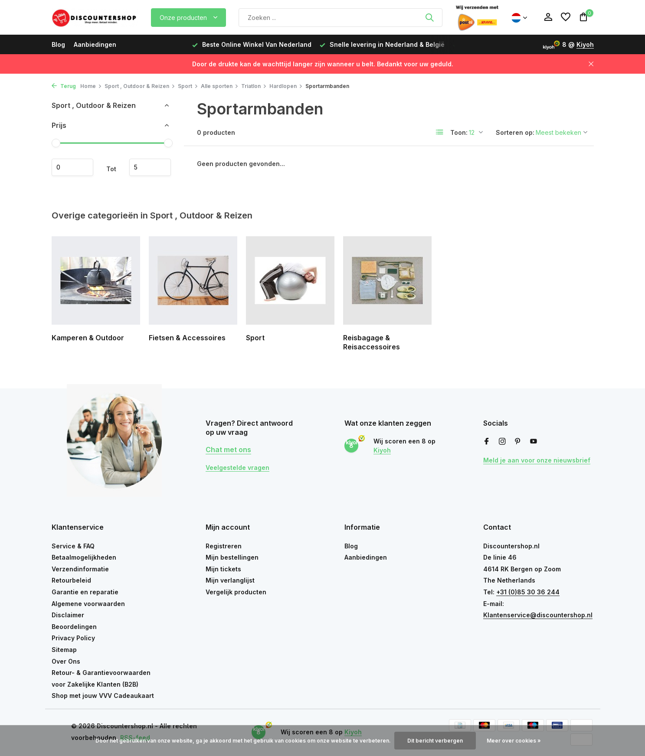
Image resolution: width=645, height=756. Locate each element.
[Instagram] (502, 442)
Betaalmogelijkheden (84, 557)
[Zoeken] (340, 17)
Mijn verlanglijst (230, 580)
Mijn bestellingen (232, 557)
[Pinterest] (517, 442)
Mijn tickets (223, 569)
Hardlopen (286, 86)
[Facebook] (486, 442)
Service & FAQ (73, 546)
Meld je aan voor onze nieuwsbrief (536, 460)
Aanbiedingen (95, 44)
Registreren (224, 546)
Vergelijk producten (236, 592)
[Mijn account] (548, 17)
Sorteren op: (515, 132)
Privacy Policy (73, 638)
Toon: (459, 132)
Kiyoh (585, 44)
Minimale (72, 167)
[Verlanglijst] (565, 17)
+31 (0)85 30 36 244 (528, 592)
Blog (58, 44)
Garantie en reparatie (85, 592)
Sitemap (64, 649)
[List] (440, 132)
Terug (64, 86)
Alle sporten (220, 86)
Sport (188, 86)
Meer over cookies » (514, 740)
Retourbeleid (71, 580)
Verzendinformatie (80, 569)
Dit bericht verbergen (435, 740)
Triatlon (254, 86)
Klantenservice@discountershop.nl (538, 615)
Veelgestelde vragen (237, 467)
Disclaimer (68, 615)
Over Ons (66, 661)
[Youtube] (533, 442)
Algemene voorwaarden (88, 603)
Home (91, 86)
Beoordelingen (74, 626)
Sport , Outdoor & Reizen (140, 86)
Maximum (150, 167)
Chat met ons (228, 449)
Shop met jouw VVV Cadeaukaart (103, 695)
